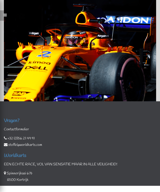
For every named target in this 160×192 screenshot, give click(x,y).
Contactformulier (16, 129)
